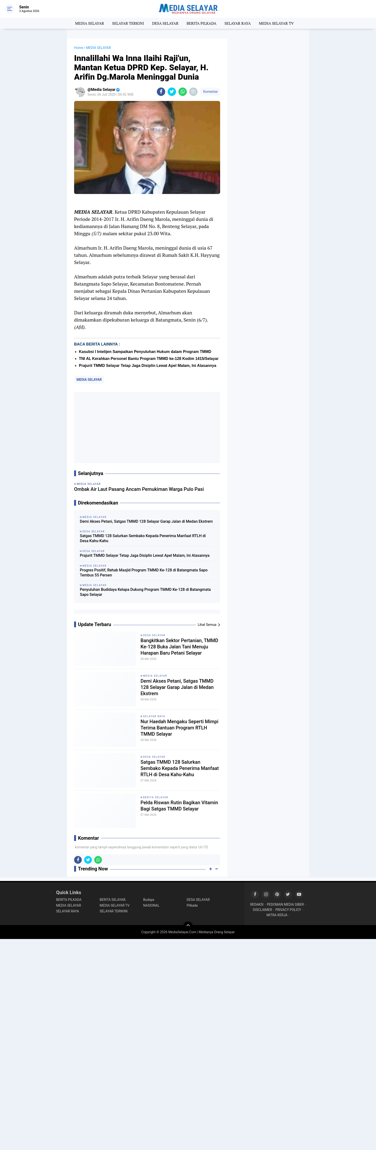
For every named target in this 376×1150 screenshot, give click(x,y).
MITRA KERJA (277, 915)
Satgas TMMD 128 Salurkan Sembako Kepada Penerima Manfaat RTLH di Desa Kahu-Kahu (143, 538)
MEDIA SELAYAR (89, 23)
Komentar (210, 92)
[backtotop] (188, 926)
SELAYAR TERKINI (128, 23)
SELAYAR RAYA (237, 23)
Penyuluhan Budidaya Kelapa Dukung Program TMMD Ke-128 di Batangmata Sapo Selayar (145, 592)
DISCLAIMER (262, 910)
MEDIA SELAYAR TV (276, 23)
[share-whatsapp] (182, 92)
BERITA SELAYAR (155, 797)
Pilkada (192, 905)
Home (78, 48)
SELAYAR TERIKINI (114, 911)
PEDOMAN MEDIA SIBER (285, 904)
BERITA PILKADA (201, 23)
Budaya (148, 900)
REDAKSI (257, 904)
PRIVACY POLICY (288, 910)
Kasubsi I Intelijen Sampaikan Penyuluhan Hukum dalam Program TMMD (145, 352)
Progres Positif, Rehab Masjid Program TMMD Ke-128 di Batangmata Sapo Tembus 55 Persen (144, 572)
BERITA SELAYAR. (113, 900)
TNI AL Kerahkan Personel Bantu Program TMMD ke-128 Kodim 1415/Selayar (148, 359)
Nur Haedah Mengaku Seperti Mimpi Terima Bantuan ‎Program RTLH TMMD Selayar (179, 728)
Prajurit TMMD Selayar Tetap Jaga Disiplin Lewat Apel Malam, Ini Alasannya (147, 366)
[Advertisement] (147, 427)
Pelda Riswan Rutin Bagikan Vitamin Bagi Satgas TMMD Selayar (179, 806)
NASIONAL (151, 905)
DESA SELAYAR (165, 23)
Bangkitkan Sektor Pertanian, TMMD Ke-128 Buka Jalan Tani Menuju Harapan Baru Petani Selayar (179, 647)
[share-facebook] (161, 92)
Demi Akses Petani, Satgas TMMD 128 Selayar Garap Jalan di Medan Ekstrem (146, 521)
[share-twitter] (172, 92)
